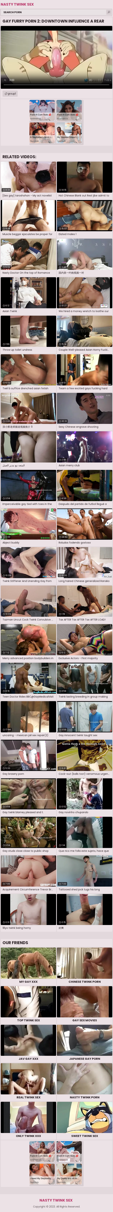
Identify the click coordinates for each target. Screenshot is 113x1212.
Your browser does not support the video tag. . (56, 57)
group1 (12, 93)
